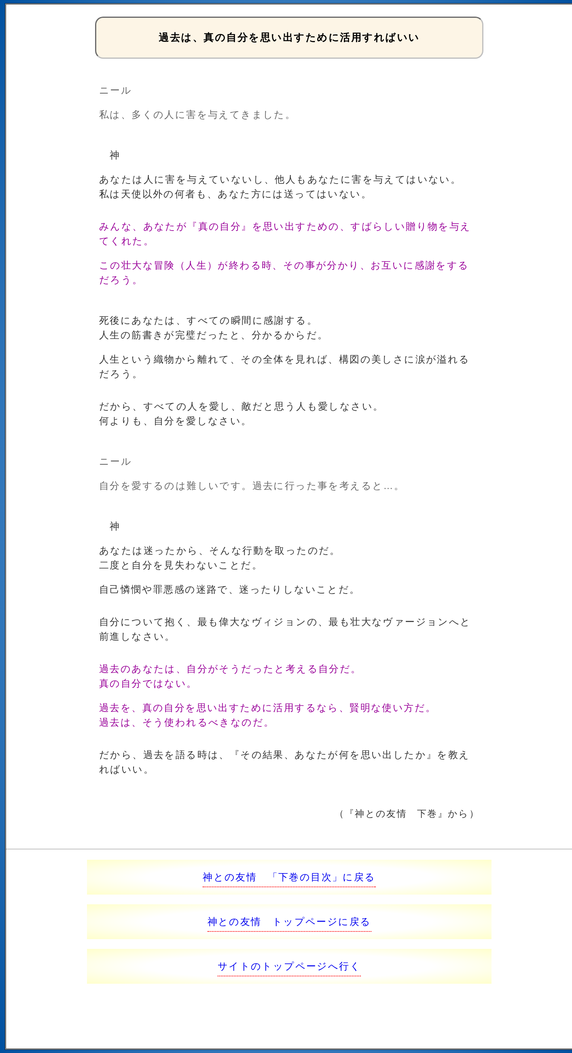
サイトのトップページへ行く (289, 966)
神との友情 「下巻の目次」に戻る (289, 876)
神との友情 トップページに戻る (289, 921)
